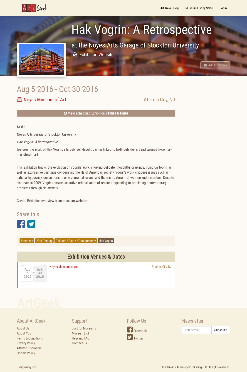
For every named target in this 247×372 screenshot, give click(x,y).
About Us (23, 328)
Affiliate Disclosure (29, 348)
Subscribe (220, 330)
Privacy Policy (26, 343)
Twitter (135, 338)
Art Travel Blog (169, 8)
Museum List (80, 333)
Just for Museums (84, 328)
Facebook (137, 331)
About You (24, 333)
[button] (215, 65)
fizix (34, 367)
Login (223, 8)
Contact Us (79, 343)
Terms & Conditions (30, 338)
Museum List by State (199, 8)
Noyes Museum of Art (64, 267)
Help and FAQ (80, 338)
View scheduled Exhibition (96, 113)
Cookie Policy (26, 353)
